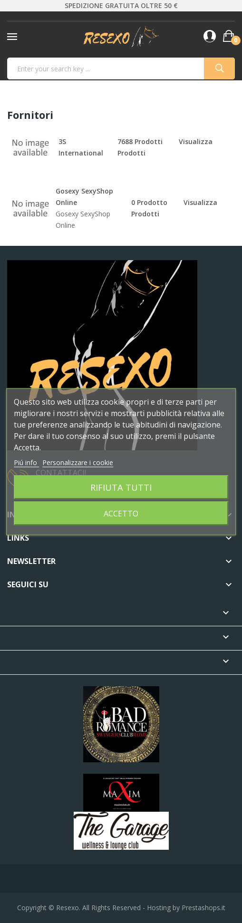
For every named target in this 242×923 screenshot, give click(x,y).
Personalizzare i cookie (77, 461)
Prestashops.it (203, 907)
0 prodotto (149, 202)
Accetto (121, 513)
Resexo (67, 907)
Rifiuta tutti (121, 487)
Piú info (26, 461)
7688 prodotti (140, 141)
